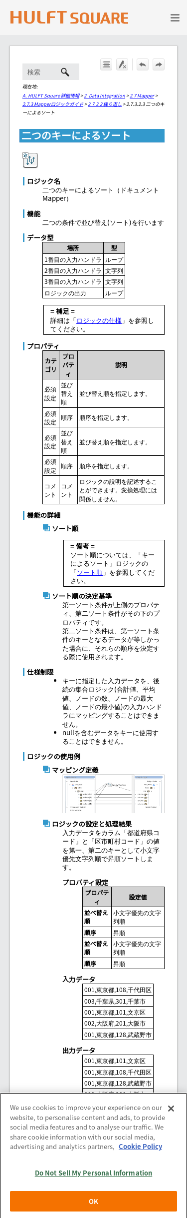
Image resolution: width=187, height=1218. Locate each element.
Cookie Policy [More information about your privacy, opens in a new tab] (140, 1161)
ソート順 (90, 572)
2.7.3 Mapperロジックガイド (52, 103)
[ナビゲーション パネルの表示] (175, 17)
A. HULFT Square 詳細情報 (50, 95)
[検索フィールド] (50, 71)
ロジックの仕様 (99, 320)
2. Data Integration (104, 95)
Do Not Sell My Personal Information (94, 1188)
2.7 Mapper (142, 95)
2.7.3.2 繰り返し (105, 103)
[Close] (171, 1124)
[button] (65, 71)
